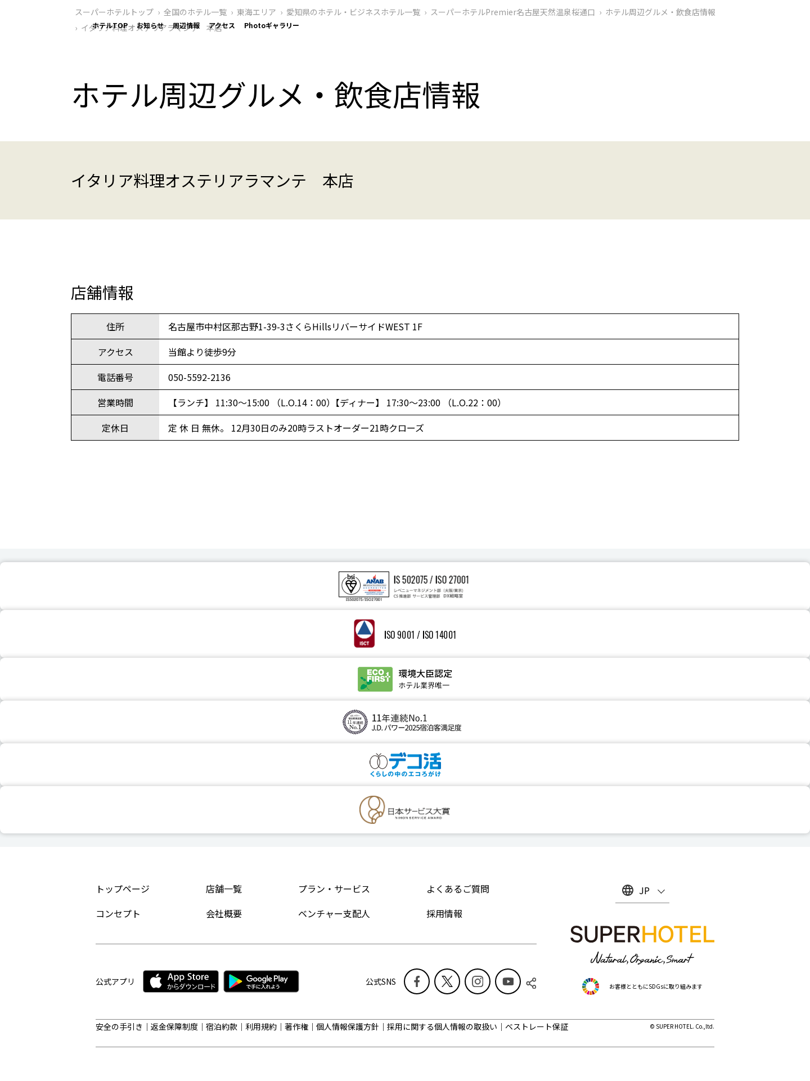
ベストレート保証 (536, 1026)
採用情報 (444, 913)
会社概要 (224, 913)
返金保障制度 (174, 1026)
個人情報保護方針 (347, 1026)
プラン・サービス (334, 888)
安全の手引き (119, 1026)
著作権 (296, 1026)
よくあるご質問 (457, 888)
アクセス (222, 25)
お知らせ (150, 25)
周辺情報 (186, 25)
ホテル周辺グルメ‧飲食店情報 (660, 11)
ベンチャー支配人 (334, 913)
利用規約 (261, 1026)
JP (644, 890)
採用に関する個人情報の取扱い (442, 1026)
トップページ (123, 888)
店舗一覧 (224, 888)
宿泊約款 (221, 1026)
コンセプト (118, 913)
